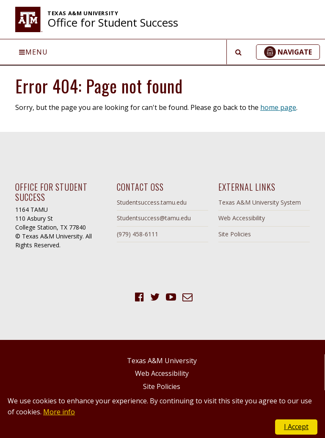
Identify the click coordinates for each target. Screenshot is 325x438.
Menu (33, 52)
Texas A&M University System (259, 202)
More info (59, 411)
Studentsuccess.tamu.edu (152, 202)
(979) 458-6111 (137, 234)
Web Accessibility (241, 218)
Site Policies (234, 234)
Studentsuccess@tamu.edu (154, 218)
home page (278, 107)
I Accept (296, 426)
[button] (288, 52)
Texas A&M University (162, 360)
